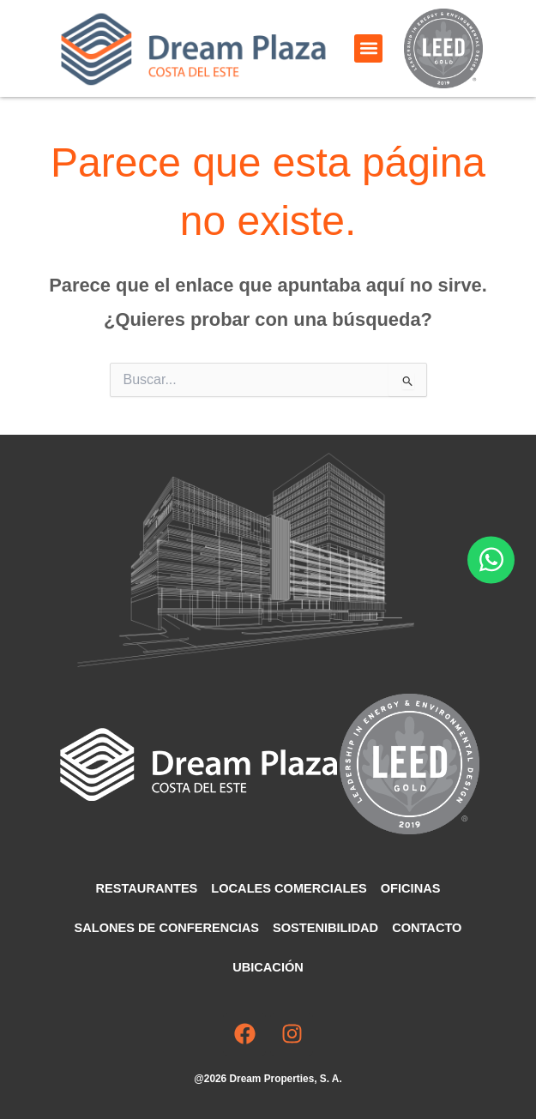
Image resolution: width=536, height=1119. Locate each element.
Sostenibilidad (325, 928)
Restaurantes (147, 888)
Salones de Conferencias (167, 928)
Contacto (426, 928)
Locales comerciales (288, 888)
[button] (368, 48)
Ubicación (268, 967)
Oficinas (411, 888)
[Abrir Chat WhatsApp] (491, 559)
